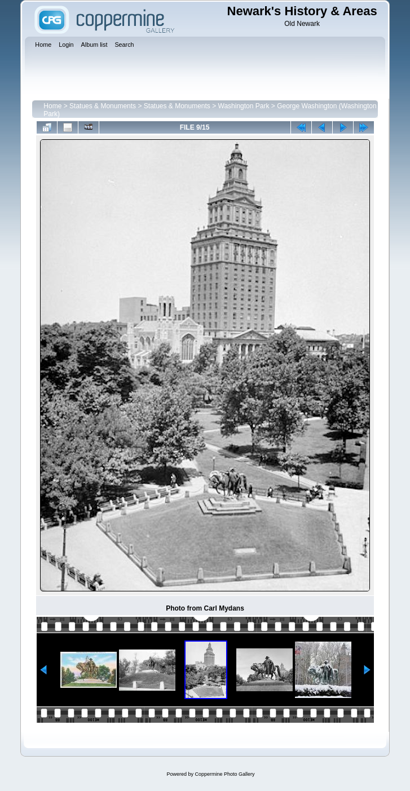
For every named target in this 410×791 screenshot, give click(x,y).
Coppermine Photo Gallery (224, 774)
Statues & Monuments (102, 106)
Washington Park (244, 106)
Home (52, 106)
